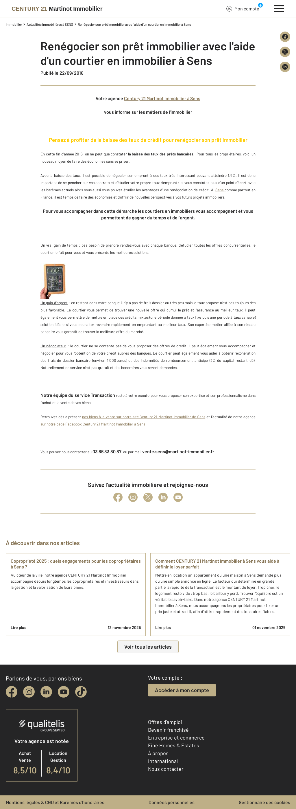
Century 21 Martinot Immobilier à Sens (162, 98)
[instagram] (29, 692)
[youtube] (63, 692)
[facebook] (11, 692)
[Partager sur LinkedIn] (285, 67)
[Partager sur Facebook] (285, 37)
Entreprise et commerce (176, 737)
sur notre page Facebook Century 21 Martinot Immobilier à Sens (92, 424)
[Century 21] (57, 9)
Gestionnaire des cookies (264, 802)
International (163, 761)
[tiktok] (81, 692)
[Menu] (279, 7)
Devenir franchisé (168, 730)
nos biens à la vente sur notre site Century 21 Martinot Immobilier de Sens (143, 416)
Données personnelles (172, 802)
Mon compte (242, 8)
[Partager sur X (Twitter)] (285, 52)
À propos (158, 753)
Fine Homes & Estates (173, 745)
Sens (220, 190)
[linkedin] (46, 692)
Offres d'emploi (165, 722)
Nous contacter (166, 769)
